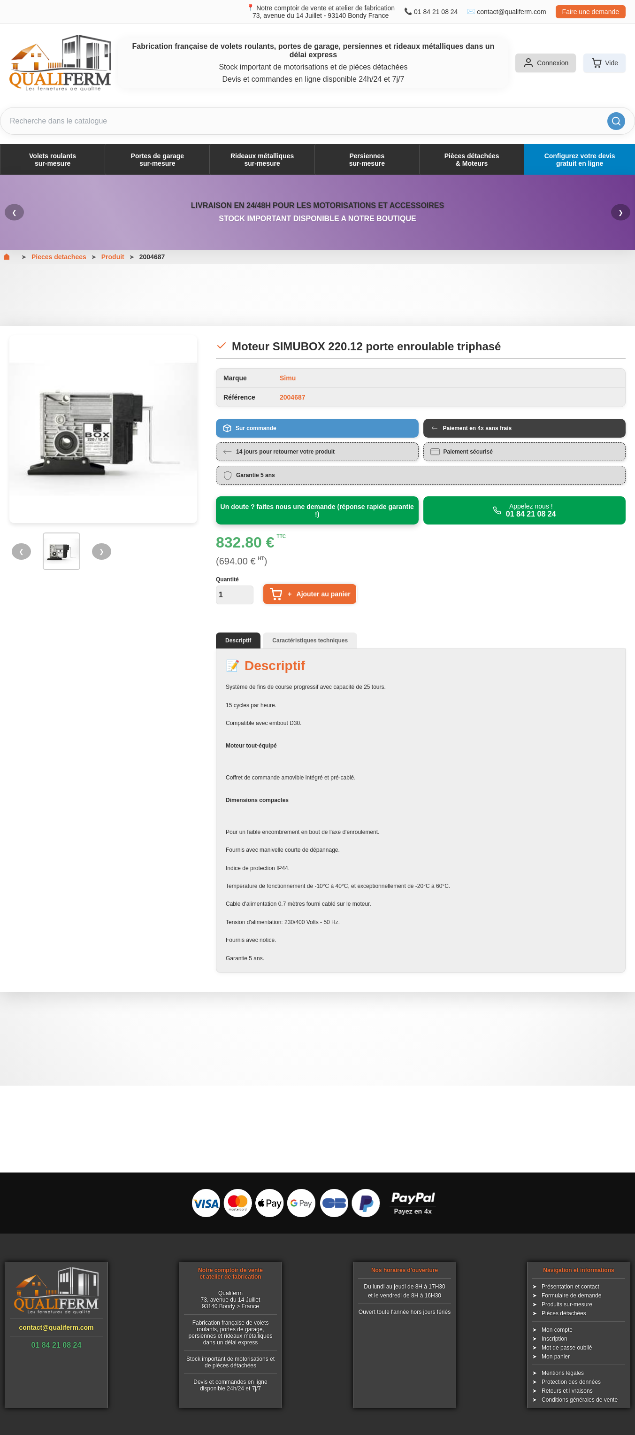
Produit (112, 257)
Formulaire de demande (571, 1295)
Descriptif (238, 640)
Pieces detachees (58, 257)
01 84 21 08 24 (436, 11)
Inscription (554, 1338)
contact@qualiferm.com (511, 11)
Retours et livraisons (567, 1391)
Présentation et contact (570, 1286)
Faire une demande (590, 11)
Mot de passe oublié (567, 1347)
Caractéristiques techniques (310, 640)
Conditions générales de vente (580, 1399)
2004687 (152, 257)
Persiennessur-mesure (367, 159)
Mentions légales (563, 1373)
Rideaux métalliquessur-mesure (262, 159)
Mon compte (557, 1330)
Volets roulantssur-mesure (52, 159)
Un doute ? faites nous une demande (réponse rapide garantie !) (317, 510)
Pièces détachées (564, 1313)
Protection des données (571, 1382)
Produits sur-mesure (567, 1304)
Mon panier (556, 1356)
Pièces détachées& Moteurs (471, 159)
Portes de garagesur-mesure (157, 159)
